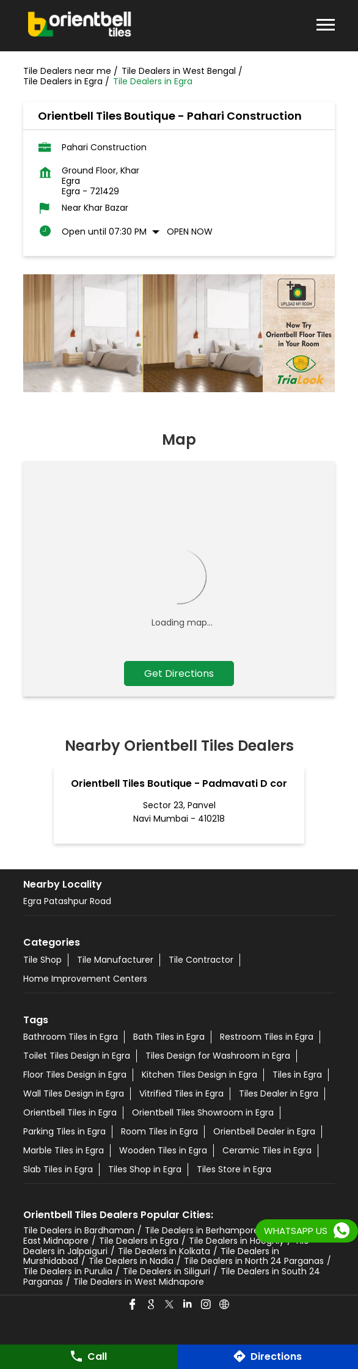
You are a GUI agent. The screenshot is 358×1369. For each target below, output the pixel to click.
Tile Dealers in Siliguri (166, 1271)
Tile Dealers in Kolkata (164, 1251)
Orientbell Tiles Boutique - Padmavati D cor (179, 783)
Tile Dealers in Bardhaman (78, 1230)
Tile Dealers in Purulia (67, 1271)
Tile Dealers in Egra (138, 1241)
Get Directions (179, 673)
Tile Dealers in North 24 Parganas (254, 1261)
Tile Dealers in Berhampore (202, 1230)
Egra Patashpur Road (67, 901)
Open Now (190, 231)
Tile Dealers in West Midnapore (138, 1282)
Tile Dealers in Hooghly (236, 1241)
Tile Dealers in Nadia (131, 1261)
